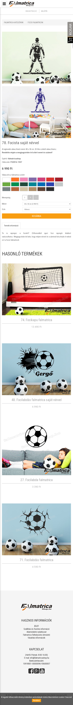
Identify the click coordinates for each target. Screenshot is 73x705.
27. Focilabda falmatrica (36, 480)
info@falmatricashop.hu (39, 658)
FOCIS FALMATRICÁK (35, 22)
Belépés (44, 11)
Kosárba (36, 216)
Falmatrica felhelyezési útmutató (36, 635)
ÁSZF (36, 626)
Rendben (36, 700)
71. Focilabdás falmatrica (36, 560)
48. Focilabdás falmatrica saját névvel (36, 400)
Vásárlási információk (36, 638)
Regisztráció (31, 11)
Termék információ (11, 225)
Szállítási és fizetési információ (37, 629)
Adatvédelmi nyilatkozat (36, 632)
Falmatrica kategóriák (13, 22)
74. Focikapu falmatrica (36, 320)
